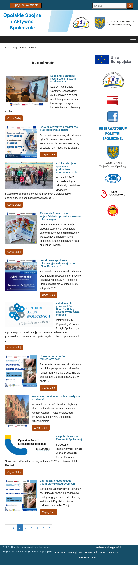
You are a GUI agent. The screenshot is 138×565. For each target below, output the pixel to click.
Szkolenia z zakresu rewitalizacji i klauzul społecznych (63, 78)
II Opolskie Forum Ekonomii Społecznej (69, 438)
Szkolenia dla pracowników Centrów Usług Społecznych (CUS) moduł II (68, 309)
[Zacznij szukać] (130, 6)
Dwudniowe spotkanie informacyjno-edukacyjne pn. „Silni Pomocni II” (57, 263)
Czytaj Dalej (14, 118)
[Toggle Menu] (133, 39)
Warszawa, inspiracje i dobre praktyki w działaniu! (56, 398)
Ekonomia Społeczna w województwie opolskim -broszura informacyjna (61, 216)
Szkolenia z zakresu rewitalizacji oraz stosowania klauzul (59, 128)
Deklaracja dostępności (108, 547)
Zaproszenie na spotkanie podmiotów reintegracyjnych (57, 482)
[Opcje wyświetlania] (26, 5)
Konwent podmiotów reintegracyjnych (52, 357)
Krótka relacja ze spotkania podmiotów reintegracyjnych (66, 167)
